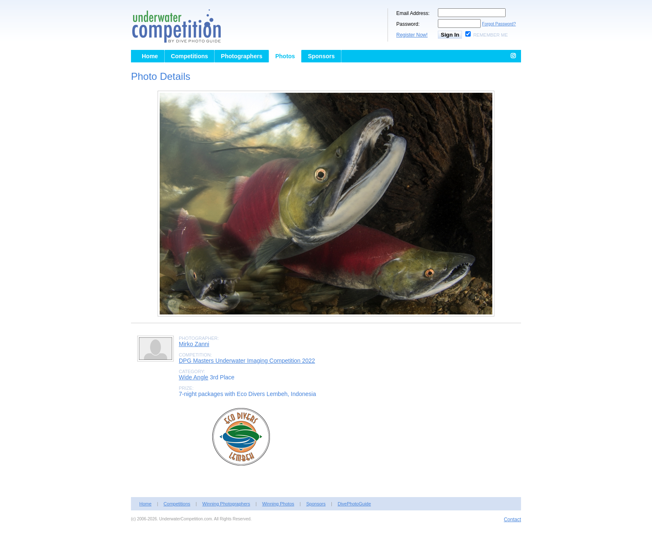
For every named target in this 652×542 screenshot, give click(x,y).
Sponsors (321, 56)
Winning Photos (278, 503)
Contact (512, 519)
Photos (285, 56)
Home (150, 56)
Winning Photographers (226, 503)
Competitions (189, 56)
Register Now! (411, 35)
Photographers (241, 56)
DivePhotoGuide (354, 503)
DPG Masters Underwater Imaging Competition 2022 (247, 360)
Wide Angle (193, 377)
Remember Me (490, 34)
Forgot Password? (499, 24)
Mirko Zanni (194, 344)
